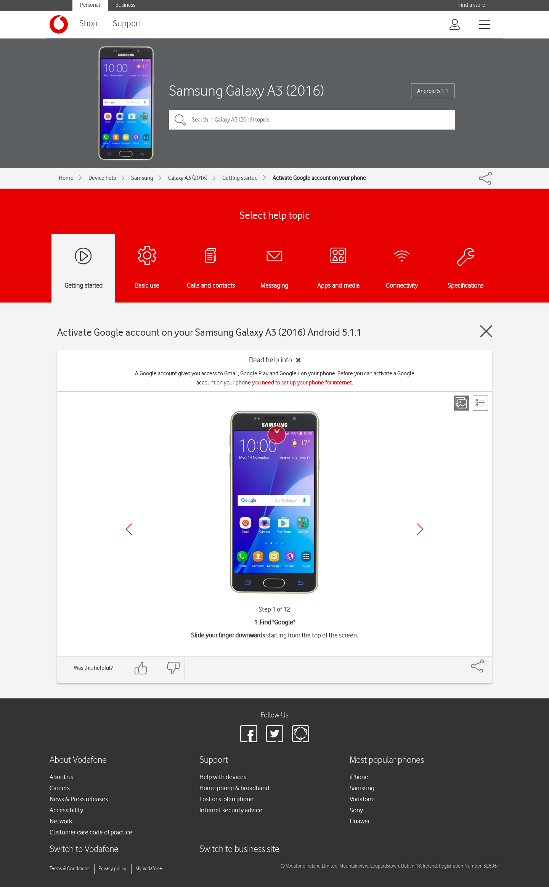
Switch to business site (239, 849)
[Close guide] (486, 331)
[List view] (480, 403)
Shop (88, 24)
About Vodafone (78, 760)
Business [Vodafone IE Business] (125, 5)
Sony (356, 810)
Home (66, 178)
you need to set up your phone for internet (302, 382)
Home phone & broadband (234, 788)
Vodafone (362, 799)
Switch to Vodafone (84, 849)
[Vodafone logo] (59, 24)
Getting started (240, 178)
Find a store (471, 5)
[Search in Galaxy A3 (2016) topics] (312, 120)
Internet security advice (230, 810)
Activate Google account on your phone (319, 178)
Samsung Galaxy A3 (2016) (246, 90)
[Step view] (461, 403)
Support (127, 24)
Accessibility (66, 810)
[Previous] (129, 529)
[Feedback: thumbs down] (173, 668)
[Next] (420, 529)
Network (61, 821)
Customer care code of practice (91, 832)
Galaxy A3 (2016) (187, 178)
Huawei (359, 821)
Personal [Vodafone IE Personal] (90, 5)
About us (61, 777)
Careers (60, 788)
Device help (102, 178)
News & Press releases (79, 799)
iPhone (359, 777)
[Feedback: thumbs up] (141, 668)
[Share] (486, 662)
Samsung (142, 178)
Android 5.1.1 (432, 91)
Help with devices (222, 777)
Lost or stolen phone (226, 799)
